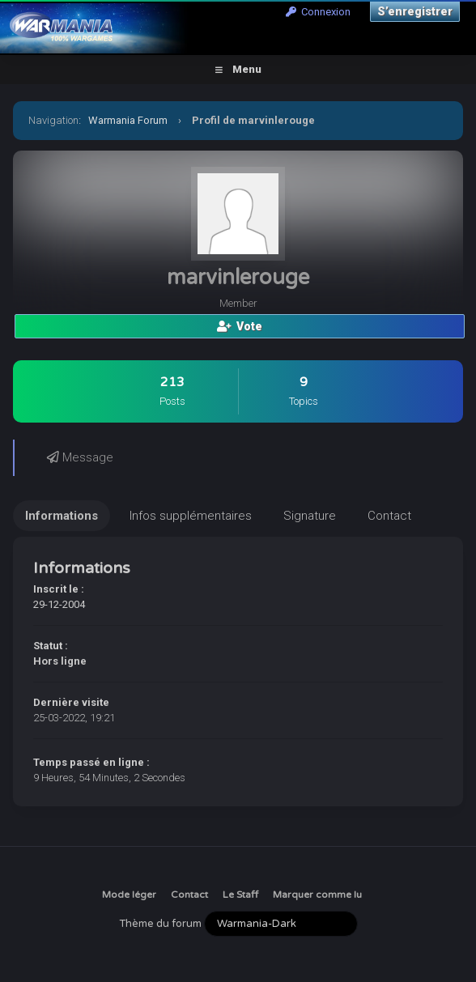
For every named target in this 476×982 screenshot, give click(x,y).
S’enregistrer (415, 11)
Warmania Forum (128, 120)
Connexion (318, 12)
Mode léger (129, 894)
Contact (189, 894)
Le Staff (240, 894)
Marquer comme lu (317, 894)
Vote (239, 326)
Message (80, 457)
